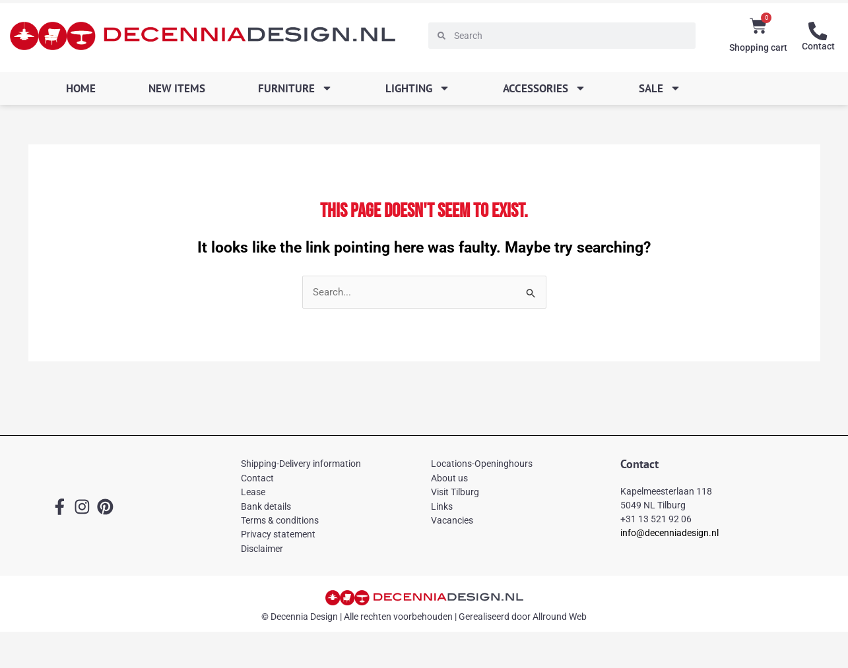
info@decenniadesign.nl (669, 533)
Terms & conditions (280, 520)
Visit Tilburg (455, 492)
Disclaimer (262, 548)
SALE (660, 88)
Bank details (266, 506)
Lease (253, 492)
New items (176, 88)
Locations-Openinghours (482, 464)
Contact (818, 46)
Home (81, 88)
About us (449, 478)
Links (442, 506)
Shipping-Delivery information (301, 464)
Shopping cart (758, 47)
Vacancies (452, 520)
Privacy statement (278, 535)
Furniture (295, 88)
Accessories (544, 88)
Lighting (417, 88)
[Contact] (818, 31)
